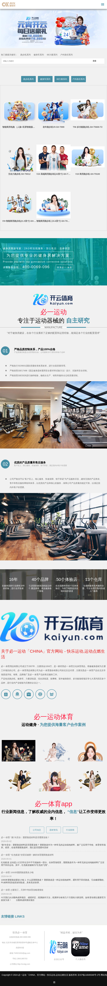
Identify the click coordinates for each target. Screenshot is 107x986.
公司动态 (37, 830)
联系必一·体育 (64, 267)
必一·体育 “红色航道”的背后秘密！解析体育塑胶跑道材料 (27, 855)
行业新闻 (70, 830)
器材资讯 (53, 830)
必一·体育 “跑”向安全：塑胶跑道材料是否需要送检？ (25, 837)
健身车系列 (39, 55)
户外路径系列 (66, 55)
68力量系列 (52, 55)
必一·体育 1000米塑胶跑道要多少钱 (17, 872)
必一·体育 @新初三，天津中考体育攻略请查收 (22, 890)
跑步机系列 (25, 55)
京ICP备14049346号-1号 (88, 975)
